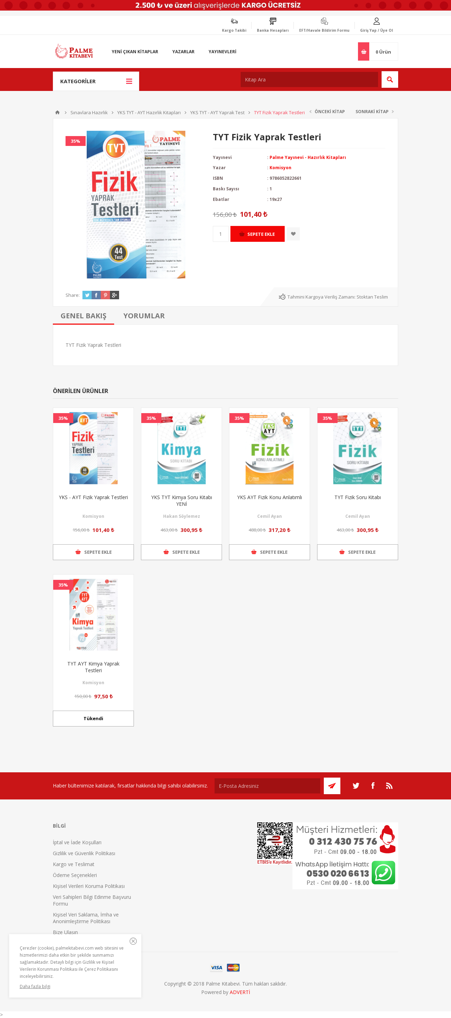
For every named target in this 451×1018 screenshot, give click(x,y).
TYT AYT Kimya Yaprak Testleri (93, 667)
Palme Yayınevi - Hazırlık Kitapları (308, 157)
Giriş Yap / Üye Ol (376, 30)
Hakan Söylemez (181, 516)
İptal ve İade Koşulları (77, 842)
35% (75, 141)
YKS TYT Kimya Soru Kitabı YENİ (181, 500)
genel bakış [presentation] (83, 315)
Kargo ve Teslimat (73, 864)
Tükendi (93, 718)
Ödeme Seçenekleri (75, 875)
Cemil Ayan (269, 516)
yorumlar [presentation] (144, 315)
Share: (73, 295)
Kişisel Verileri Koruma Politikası (89, 886)
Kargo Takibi (234, 30)
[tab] (83, 316)
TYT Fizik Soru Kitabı (357, 497)
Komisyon (280, 168)
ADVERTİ (240, 992)
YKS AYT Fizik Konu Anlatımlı (269, 497)
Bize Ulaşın (65, 932)
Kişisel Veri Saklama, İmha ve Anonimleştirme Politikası (86, 918)
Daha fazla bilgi (35, 986)
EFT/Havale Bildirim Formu (324, 30)
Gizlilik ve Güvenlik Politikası (84, 853)
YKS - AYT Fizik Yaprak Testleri (93, 497)
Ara (390, 79)
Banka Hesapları (273, 30)
